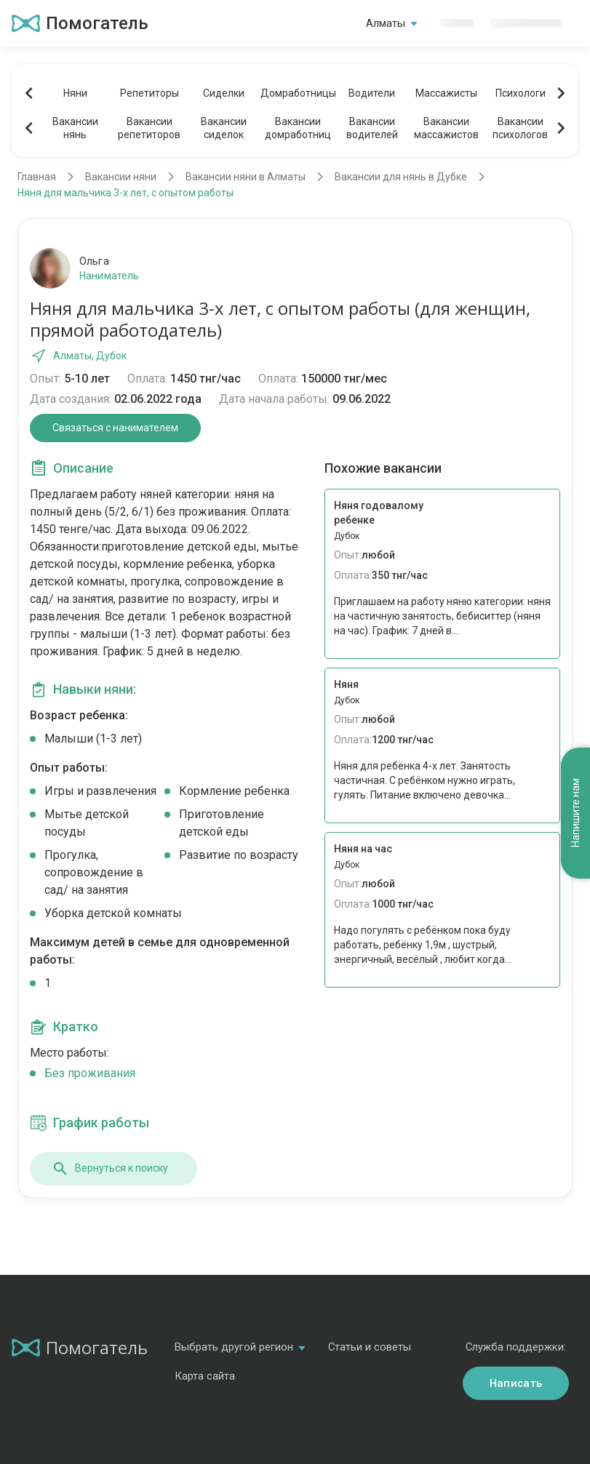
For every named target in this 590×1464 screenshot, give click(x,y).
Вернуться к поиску (110, 1168)
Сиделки (223, 93)
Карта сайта (205, 1376)
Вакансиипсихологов (520, 128)
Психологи (520, 93)
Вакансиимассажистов (446, 128)
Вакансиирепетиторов (149, 128)
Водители (371, 93)
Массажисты (446, 93)
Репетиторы (149, 93)
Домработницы (297, 93)
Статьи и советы (369, 1346)
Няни (75, 93)
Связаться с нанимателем (115, 427)
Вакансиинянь (75, 128)
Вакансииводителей (372, 128)
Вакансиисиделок (224, 128)
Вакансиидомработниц (298, 128)
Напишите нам (575, 812)
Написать (516, 1383)
